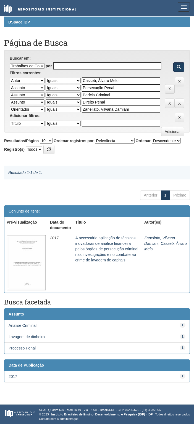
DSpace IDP (19, 22)
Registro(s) (14, 149)
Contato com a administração (58, 418)
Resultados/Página (21, 141)
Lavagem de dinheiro (27, 337)
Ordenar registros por (74, 141)
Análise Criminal (22, 325)
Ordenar (143, 141)
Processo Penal (22, 348)
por (49, 66)
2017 (13, 376)
